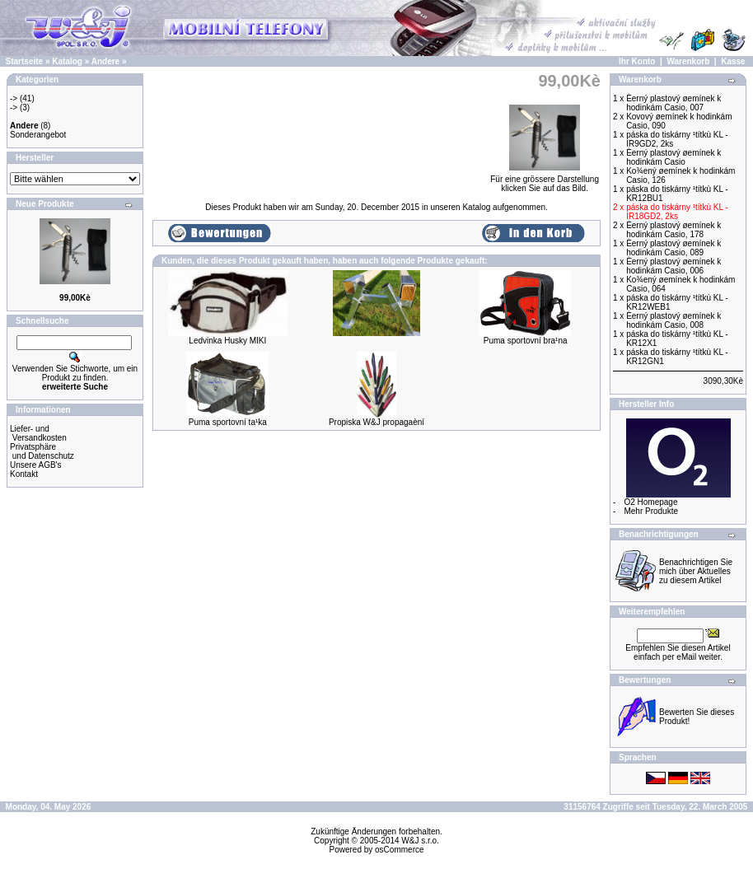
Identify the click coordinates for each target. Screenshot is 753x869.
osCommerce (399, 849)
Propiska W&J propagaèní (376, 422)
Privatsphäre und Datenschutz (42, 451)
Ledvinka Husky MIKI (227, 340)
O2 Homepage (650, 502)
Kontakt (24, 474)
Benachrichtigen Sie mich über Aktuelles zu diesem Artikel (695, 571)
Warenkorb (687, 61)
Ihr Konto (637, 61)
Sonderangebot (38, 134)
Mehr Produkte (651, 511)
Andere (105, 61)
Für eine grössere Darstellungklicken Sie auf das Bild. (544, 180)
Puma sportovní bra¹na (526, 340)
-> (13, 98)
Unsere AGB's (36, 465)
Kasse (733, 61)
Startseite (25, 61)
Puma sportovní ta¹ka (228, 422)
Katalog (67, 61)
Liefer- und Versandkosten (38, 433)
